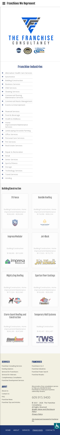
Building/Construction (14, 80)
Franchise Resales (38, 375)
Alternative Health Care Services (18, 73)
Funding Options (7, 369)
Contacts (50, 430)
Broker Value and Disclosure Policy (43, 410)
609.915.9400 (41, 397)
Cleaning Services (12, 91)
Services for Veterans (9, 375)
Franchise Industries (39, 369)
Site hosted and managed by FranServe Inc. (45, 420)
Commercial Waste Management (18, 101)
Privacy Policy (37, 414)
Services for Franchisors (10, 372)
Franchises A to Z (38, 366)
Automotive (10, 76)
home (8, 430)
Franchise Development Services (13, 380)
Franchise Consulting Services (12, 366)
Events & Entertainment (15, 105)
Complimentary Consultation (11, 377)
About (16, 430)
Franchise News (7, 399)
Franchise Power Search (40, 372)
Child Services (11, 88)
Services (26, 430)
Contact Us (5, 394)
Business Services (12, 84)
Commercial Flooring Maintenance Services (14, 96)
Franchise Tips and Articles (11, 402)
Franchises (38, 430)
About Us (5, 391)
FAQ (3, 397)
